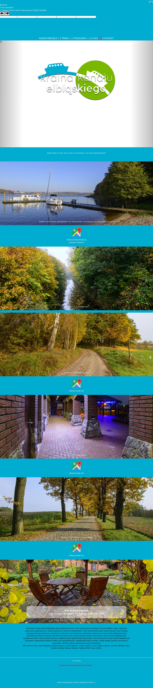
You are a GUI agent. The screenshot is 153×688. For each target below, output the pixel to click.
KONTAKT (108, 38)
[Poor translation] (6, 13)
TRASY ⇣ (67, 38)
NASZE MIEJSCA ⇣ (49, 38)
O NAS (94, 38)
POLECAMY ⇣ (81, 38)
